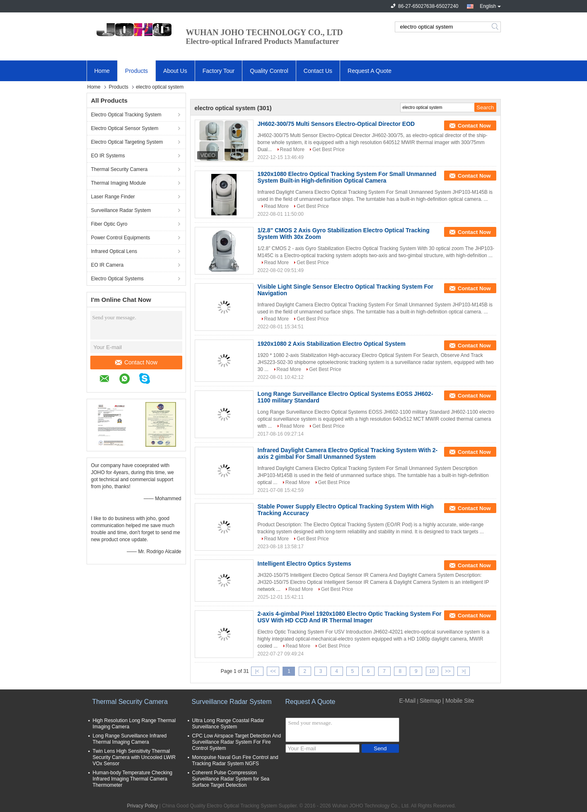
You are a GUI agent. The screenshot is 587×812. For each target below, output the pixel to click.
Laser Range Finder (113, 197)
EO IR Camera (107, 265)
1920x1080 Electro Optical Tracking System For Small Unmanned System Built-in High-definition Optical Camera (347, 177)
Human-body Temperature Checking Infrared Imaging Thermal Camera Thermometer (133, 779)
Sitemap (430, 700)
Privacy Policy (142, 806)
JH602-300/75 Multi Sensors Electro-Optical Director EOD (336, 123)
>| (463, 671)
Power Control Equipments (120, 238)
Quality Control (269, 70)
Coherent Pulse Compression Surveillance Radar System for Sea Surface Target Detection (231, 779)
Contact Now (136, 362)
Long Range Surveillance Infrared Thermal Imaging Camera (130, 739)
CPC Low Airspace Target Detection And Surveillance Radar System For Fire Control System (236, 742)
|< (257, 671)
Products (136, 70)
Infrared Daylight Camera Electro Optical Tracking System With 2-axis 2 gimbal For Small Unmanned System (348, 453)
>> (448, 671)
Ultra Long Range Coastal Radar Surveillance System (228, 724)
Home (102, 70)
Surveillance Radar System (121, 210)
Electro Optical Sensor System (125, 128)
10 (432, 671)
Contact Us (318, 70)
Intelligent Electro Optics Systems (304, 563)
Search (495, 27)
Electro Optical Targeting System (127, 142)
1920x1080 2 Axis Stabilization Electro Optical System (332, 343)
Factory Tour (219, 70)
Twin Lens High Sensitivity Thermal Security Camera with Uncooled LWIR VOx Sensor (134, 757)
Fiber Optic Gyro (109, 224)
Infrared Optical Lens (114, 251)
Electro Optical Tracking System (126, 115)
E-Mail (407, 700)
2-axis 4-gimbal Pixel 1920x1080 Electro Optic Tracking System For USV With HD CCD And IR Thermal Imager (350, 617)
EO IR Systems (108, 156)
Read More (292, 149)
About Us (175, 70)
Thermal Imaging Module (118, 183)
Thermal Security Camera (119, 169)
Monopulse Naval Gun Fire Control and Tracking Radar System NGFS (235, 760)
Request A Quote (369, 70)
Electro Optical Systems (117, 279)
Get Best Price (328, 149)
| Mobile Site (458, 700)
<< (273, 671)
